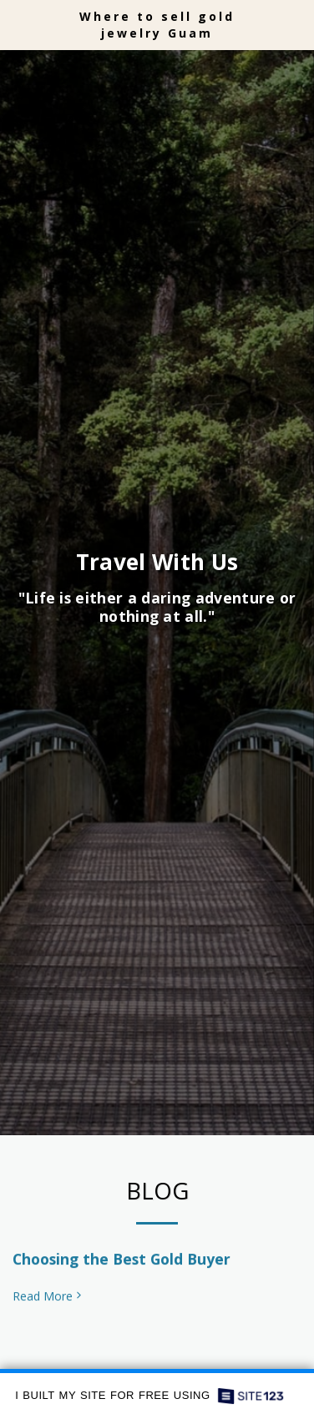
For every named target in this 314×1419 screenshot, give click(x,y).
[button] (18, 24)
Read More (48, 1304)
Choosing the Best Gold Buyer (121, 1267)
